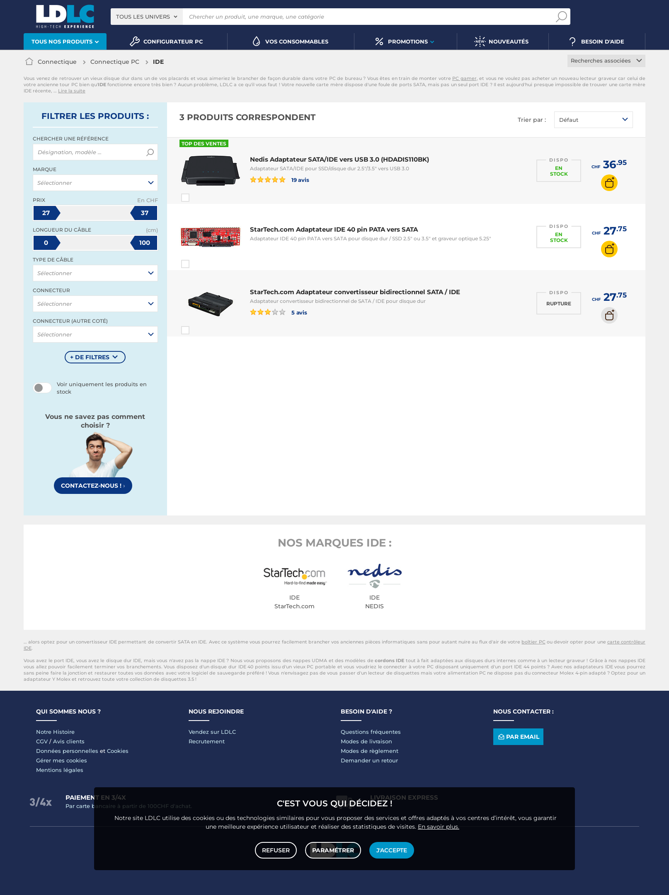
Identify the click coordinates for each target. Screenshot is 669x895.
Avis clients (69, 741)
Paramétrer (333, 850)
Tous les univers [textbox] (143, 16)
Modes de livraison (366, 741)
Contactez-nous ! (93, 485)
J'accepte (391, 850)
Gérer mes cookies (61, 760)
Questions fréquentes (371, 731)
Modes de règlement (369, 750)
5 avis (279, 312)
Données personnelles (67, 750)
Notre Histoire (55, 731)
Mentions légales (59, 770)
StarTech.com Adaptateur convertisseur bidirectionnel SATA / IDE (355, 292)
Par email (518, 736)
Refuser (276, 850)
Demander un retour (369, 760)
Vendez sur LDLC (212, 731)
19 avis (280, 179)
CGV (42, 741)
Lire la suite (71, 91)
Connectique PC (114, 61)
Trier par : (532, 119)
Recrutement (207, 741)
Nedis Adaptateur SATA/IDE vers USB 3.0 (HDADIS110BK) (339, 159)
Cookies (117, 750)
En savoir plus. (438, 826)
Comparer (200, 197)
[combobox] (147, 16)
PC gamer (464, 78)
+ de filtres (89, 357)
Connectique (57, 61)
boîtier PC (533, 642)
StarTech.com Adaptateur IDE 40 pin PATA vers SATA (334, 229)
